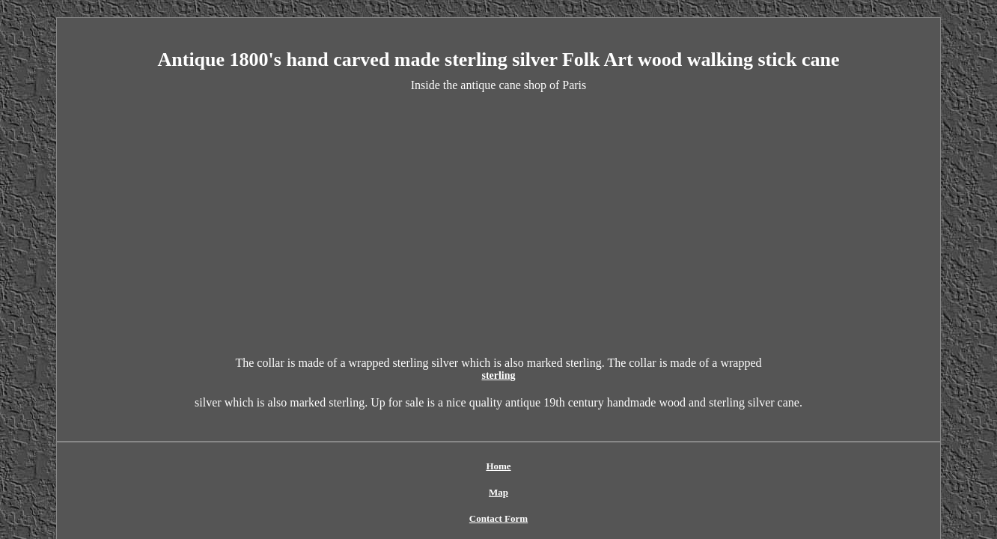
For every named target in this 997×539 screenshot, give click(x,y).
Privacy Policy (525, 441)
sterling (626, 363)
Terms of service (607, 441)
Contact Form (447, 441)
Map (390, 441)
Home (350, 441)
